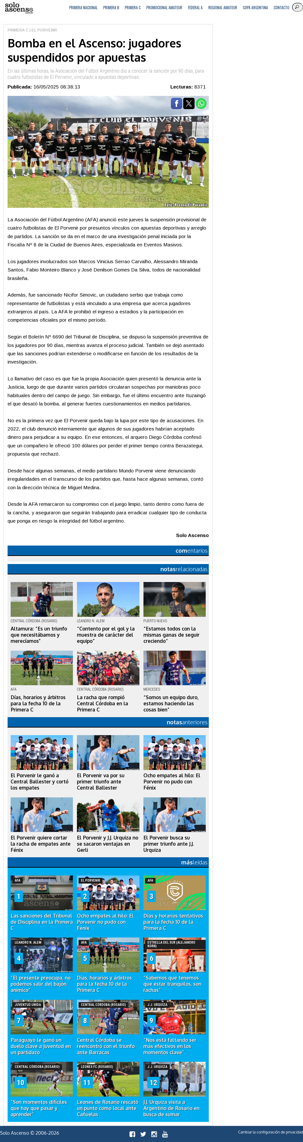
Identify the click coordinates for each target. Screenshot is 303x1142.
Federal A (195, 7)
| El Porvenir (42, 30)
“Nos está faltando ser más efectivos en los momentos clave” (169, 1046)
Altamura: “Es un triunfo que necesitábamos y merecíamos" (39, 635)
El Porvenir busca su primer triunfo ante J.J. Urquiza (168, 844)
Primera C (133, 7)
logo (19, 7)
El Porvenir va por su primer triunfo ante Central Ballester (101, 781)
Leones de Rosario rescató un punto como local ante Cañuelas (107, 1108)
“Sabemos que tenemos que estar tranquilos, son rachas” (172, 984)
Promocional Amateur (164, 7)
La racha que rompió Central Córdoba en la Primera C (102, 703)
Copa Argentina (255, 7)
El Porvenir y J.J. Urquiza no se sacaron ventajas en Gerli (107, 844)
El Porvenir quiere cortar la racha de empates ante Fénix (41, 844)
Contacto (281, 7)
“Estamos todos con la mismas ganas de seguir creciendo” (171, 635)
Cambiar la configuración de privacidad (270, 1132)
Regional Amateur (222, 7)
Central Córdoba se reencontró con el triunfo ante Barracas (106, 1046)
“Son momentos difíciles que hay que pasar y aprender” (39, 1108)
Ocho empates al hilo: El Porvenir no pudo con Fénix (171, 781)
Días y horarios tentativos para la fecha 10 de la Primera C (173, 922)
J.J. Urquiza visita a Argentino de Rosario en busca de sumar (171, 1108)
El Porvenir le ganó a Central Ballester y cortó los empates (39, 781)
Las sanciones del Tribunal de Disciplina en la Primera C (42, 922)
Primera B (111, 7)
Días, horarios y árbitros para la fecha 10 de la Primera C (38, 703)
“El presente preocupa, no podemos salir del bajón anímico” (41, 984)
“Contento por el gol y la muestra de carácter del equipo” (106, 635)
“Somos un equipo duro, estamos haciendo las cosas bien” (171, 703)
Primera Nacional (83, 7)
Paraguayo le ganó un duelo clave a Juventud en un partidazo (41, 1046)
